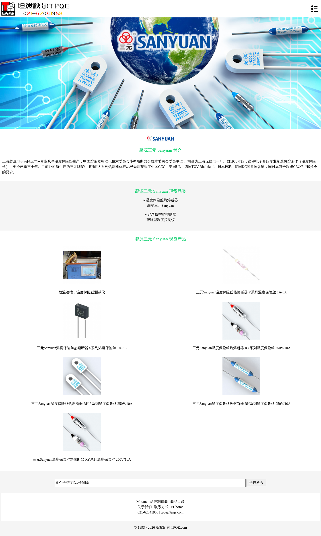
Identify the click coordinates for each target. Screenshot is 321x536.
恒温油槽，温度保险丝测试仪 (82, 292)
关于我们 (145, 507)
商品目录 (177, 501)
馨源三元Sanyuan (160, 205)
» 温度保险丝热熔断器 (160, 200)
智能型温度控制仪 (160, 220)
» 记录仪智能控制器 (160, 214)
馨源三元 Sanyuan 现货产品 (160, 239)
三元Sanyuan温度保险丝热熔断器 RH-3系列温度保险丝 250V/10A (81, 404)
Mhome (142, 501)
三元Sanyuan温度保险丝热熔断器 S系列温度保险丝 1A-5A (82, 348)
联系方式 (161, 507)
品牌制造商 (159, 501)
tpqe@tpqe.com (172, 512)
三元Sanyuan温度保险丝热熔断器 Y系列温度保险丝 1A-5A (241, 292)
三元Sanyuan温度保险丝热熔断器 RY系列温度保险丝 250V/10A (241, 348)
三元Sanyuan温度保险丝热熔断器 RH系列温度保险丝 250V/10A (241, 404)
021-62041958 (148, 512)
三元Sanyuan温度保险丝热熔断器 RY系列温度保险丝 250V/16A (82, 459)
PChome (177, 507)
